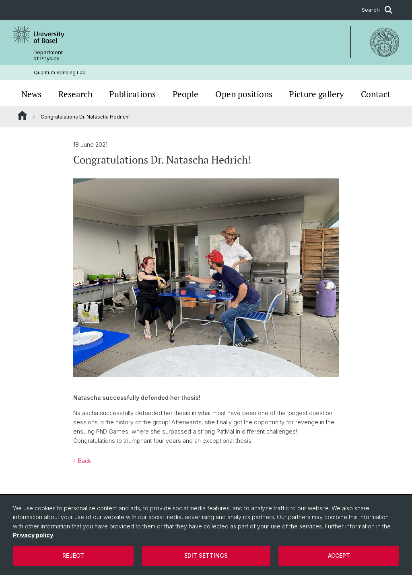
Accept (339, 555)
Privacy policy (33, 535)
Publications (132, 94)
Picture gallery (316, 94)
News (31, 94)
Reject (73, 555)
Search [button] (377, 10)
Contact (376, 94)
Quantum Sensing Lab (60, 73)
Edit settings (206, 555)
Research (75, 94)
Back (83, 461)
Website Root (22, 115)
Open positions (243, 94)
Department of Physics (48, 55)
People (185, 94)
